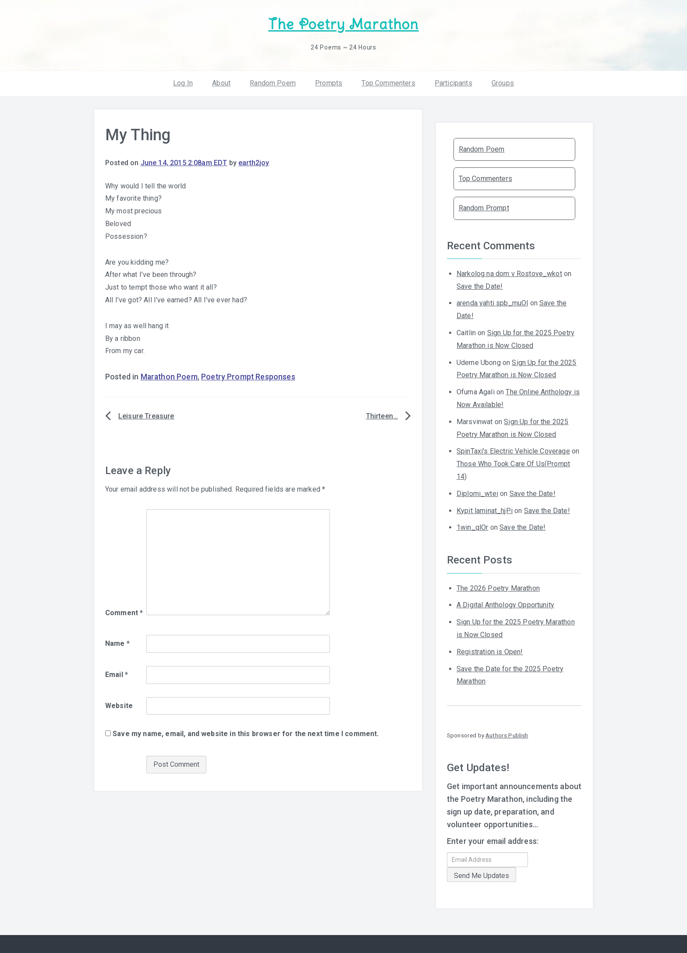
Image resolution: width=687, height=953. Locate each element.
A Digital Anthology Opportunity (505, 605)
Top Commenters (388, 83)
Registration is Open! (490, 652)
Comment (124, 613)
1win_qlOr (472, 527)
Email (116, 674)
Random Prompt (484, 208)
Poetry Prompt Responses (248, 376)
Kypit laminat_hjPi (485, 511)
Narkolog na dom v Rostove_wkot (509, 273)
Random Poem (273, 83)
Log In (183, 83)
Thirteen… (382, 416)
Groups (503, 83)
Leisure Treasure (146, 416)
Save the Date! (480, 286)
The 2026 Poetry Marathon (498, 588)
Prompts (328, 83)
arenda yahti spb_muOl (492, 303)
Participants (453, 83)
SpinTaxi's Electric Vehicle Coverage (513, 451)
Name (117, 643)
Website (119, 705)
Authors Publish (506, 735)
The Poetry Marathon (343, 24)
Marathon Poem (169, 376)
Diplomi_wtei (477, 493)
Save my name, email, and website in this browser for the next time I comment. (246, 734)
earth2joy (253, 163)
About (221, 83)
